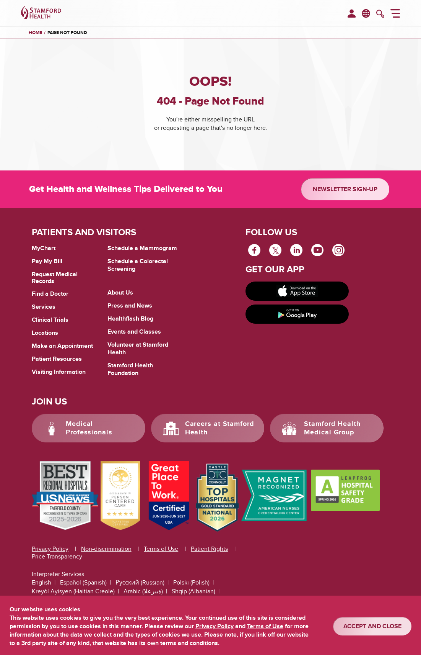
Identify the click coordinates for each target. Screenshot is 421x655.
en (366, 13)
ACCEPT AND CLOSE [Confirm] (372, 626)
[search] (380, 15)
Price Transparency (57, 556)
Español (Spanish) (83, 582)
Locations (45, 333)
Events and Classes (134, 332)
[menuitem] (351, 14)
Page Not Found (67, 33)
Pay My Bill (47, 261)
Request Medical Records (55, 278)
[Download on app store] (297, 291)
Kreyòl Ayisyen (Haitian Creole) (73, 591)
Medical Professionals (89, 428)
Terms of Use (161, 549)
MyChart (43, 248)
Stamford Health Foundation (130, 369)
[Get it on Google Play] (297, 314)
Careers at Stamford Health (219, 428)
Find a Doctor (50, 294)
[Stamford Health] (41, 13)
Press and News (129, 305)
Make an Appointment (62, 346)
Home (35, 33)
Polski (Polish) (191, 582)
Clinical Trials (50, 320)
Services (43, 307)
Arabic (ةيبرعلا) (143, 591)
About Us (120, 292)
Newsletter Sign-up (345, 189)
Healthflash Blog (130, 319)
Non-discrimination (106, 549)
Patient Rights (209, 549)
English (41, 582)
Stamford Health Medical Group (332, 428)
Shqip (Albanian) (193, 591)
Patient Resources (57, 359)
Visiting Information (59, 372)
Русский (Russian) (139, 582)
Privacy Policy (50, 549)
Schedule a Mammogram (142, 248)
